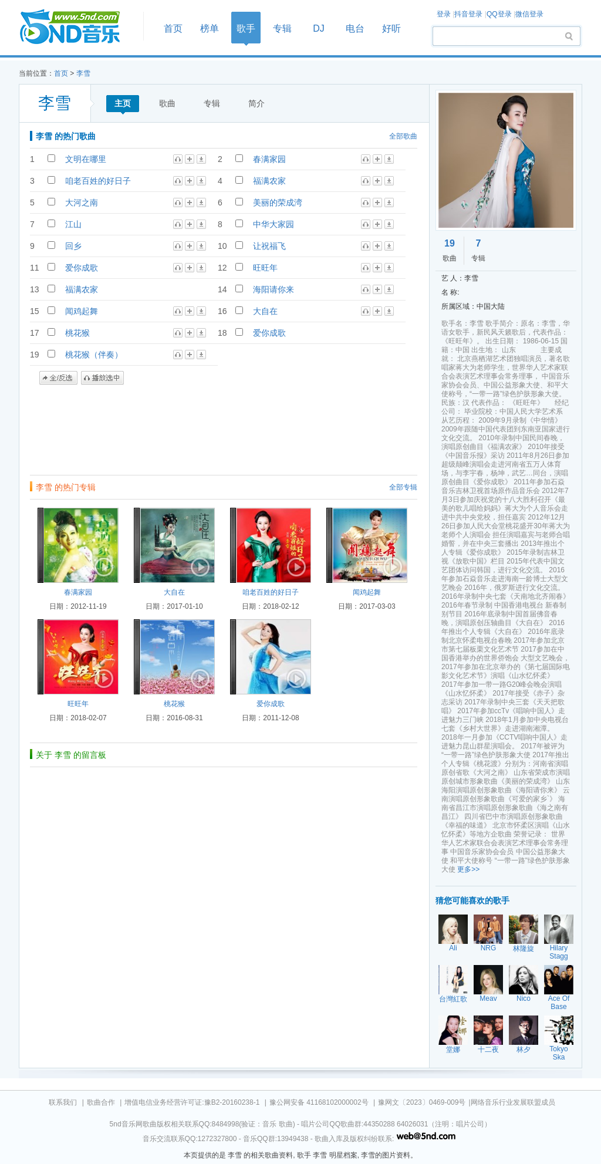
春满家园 (269, 159)
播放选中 (102, 378)
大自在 (265, 311)
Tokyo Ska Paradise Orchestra (559, 1061)
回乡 (73, 246)
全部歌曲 (403, 136)
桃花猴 (77, 333)
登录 (444, 14)
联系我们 (63, 1102)
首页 (77, 27)
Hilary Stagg (558, 952)
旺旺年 (265, 267)
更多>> (468, 869)
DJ (319, 28)
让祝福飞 (269, 246)
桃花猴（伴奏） (94, 354)
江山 (73, 224)
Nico (523, 998)
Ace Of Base (559, 1002)
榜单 (209, 28)
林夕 (523, 1049)
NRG (489, 948)
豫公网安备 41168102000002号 (319, 1102)
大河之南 (81, 202)
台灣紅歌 (453, 999)
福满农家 (269, 180)
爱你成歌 (81, 267)
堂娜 (453, 1049)
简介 (256, 103)
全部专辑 (403, 487)
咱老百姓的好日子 (98, 180)
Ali (453, 948)
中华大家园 (273, 224)
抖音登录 (468, 14)
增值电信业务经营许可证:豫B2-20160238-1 (191, 1102)
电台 (355, 28)
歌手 (246, 28)
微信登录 (529, 14)
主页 (122, 103)
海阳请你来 (273, 289)
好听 (391, 28)
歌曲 (167, 103)
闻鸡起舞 (81, 311)
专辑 (282, 28)
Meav (488, 998)
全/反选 (58, 378)
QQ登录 (499, 14)
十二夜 (488, 1049)
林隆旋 (523, 948)
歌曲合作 (101, 1102)
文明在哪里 (85, 159)
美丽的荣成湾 (277, 202)
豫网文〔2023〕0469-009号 (421, 1102)
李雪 (83, 73)
